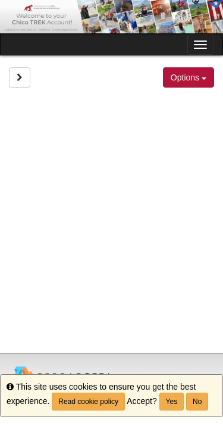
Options (188, 77)
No (197, 401)
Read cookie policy (88, 401)
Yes (172, 401)
